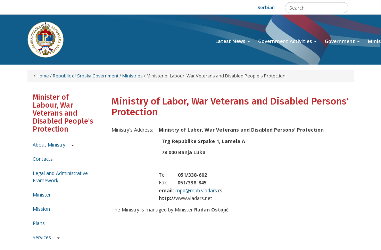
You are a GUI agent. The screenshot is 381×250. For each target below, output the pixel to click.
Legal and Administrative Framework (60, 177)
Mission (41, 209)
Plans (39, 223)
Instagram (100, 7)
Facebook (70, 7)
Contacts (43, 159)
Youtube (54, 7)
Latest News (232, 41)
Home (42, 76)
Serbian (266, 7)
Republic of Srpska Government (85, 76)
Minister (42, 194)
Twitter (85, 7)
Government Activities (287, 41)
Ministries (132, 76)
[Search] (316, 7)
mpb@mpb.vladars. (196, 190)
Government (342, 41)
